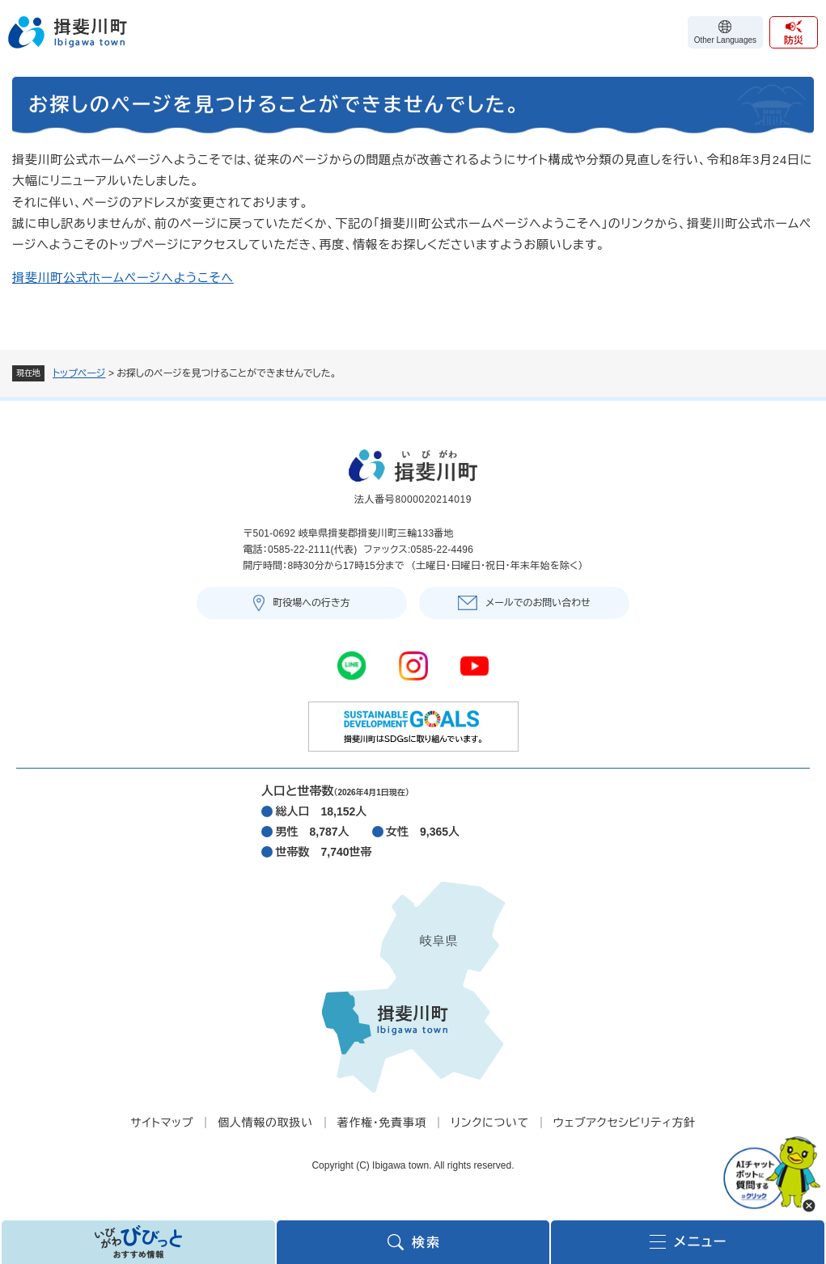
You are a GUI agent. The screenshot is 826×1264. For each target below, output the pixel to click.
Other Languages (725, 40)
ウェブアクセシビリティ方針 (624, 1122)
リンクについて (489, 1122)
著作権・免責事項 (382, 1122)
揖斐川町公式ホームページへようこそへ (123, 277)
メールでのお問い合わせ (537, 603)
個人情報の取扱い (265, 1122)
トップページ (79, 373)
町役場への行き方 (311, 603)
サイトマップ (161, 1122)
